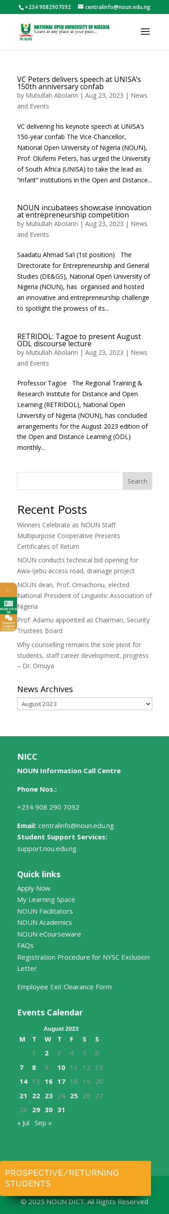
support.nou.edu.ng (47, 848)
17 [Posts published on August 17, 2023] (61, 1081)
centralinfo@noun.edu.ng (76, 825)
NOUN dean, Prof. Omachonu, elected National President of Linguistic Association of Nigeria (84, 595)
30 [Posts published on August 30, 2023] (49, 1109)
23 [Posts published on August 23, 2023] (49, 1095)
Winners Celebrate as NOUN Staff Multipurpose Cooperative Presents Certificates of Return (68, 536)
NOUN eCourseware (49, 933)
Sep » (43, 1122)
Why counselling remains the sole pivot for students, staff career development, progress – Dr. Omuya (83, 655)
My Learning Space (46, 899)
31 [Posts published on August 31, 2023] (61, 1109)
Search (137, 481)
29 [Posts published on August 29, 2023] (36, 1109)
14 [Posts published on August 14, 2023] (23, 1081)
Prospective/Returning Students (62, 1178)
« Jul (23, 1122)
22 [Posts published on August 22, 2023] (36, 1095)
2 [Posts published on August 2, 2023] (47, 1052)
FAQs (25, 945)
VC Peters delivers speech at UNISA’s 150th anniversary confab (79, 82)
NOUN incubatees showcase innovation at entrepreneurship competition (84, 211)
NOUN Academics (44, 922)
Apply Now (33, 887)
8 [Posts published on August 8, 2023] (34, 1067)
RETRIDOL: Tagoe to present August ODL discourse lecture (79, 340)
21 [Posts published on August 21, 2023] (23, 1095)
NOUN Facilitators (45, 910)
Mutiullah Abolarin (52, 95)
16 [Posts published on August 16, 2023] (49, 1081)
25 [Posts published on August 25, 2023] (74, 1095)
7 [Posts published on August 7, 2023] (21, 1067)
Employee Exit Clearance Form (64, 986)
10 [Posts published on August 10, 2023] (61, 1067)
